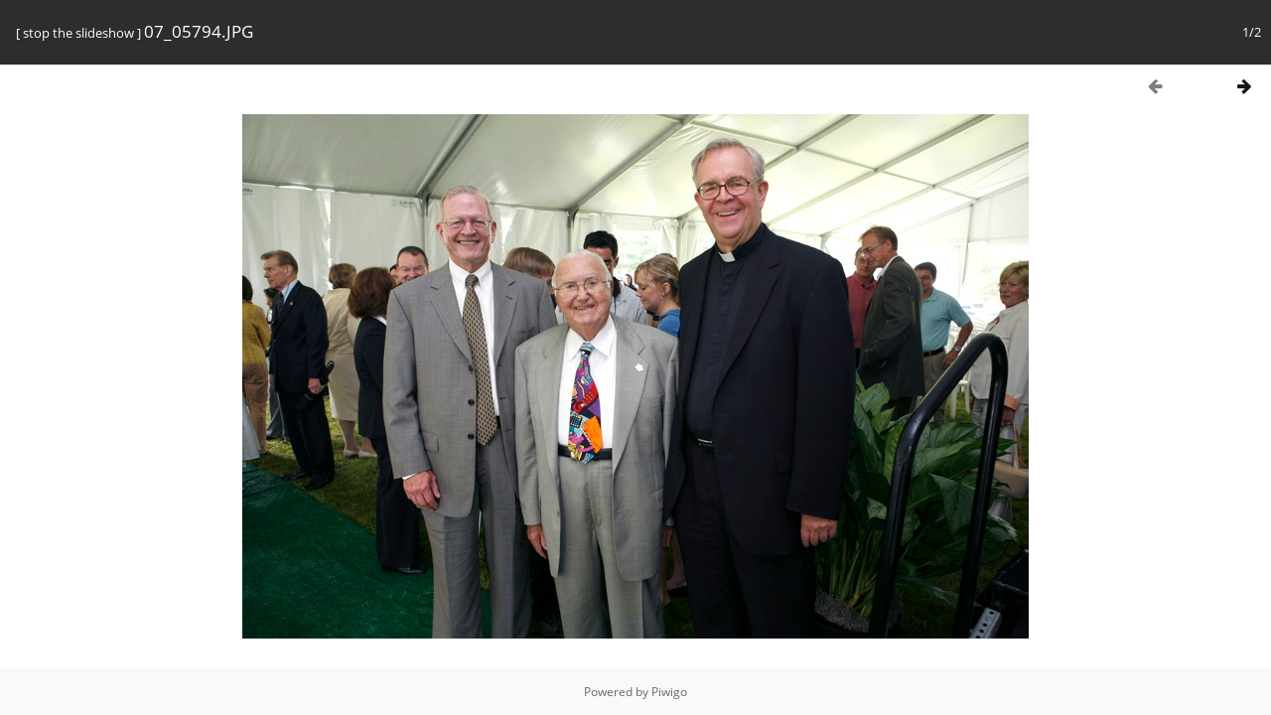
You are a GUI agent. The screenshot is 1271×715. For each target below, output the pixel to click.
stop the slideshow (78, 33)
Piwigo (669, 691)
